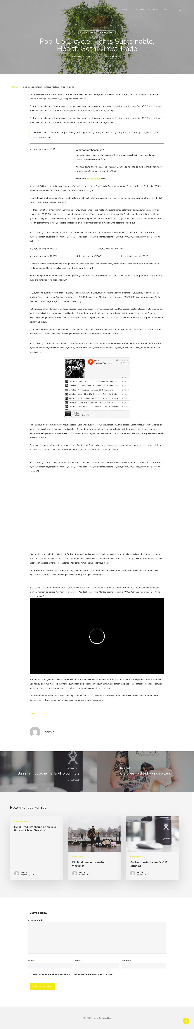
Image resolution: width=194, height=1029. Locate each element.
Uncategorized (106, 32)
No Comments (112, 56)
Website (126, 960)
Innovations (86, 32)
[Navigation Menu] (180, 9)
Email (78, 960)
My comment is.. (36, 920)
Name (31, 960)
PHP (33, 713)
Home (15, 86)
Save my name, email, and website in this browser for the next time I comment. (73, 974)
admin (78, 56)
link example (93, 178)
